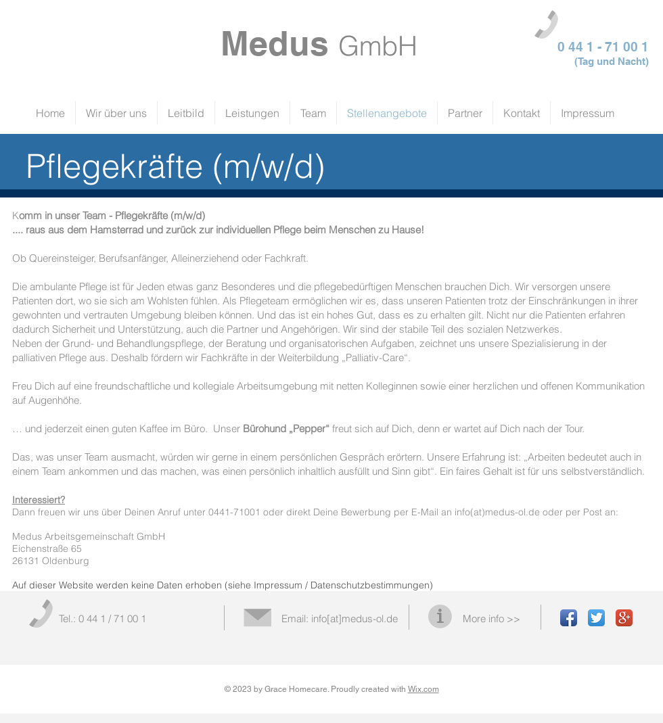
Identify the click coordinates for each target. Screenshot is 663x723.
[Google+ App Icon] (624, 617)
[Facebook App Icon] (568, 617)
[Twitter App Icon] (596, 617)
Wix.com (423, 689)
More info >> (491, 618)
